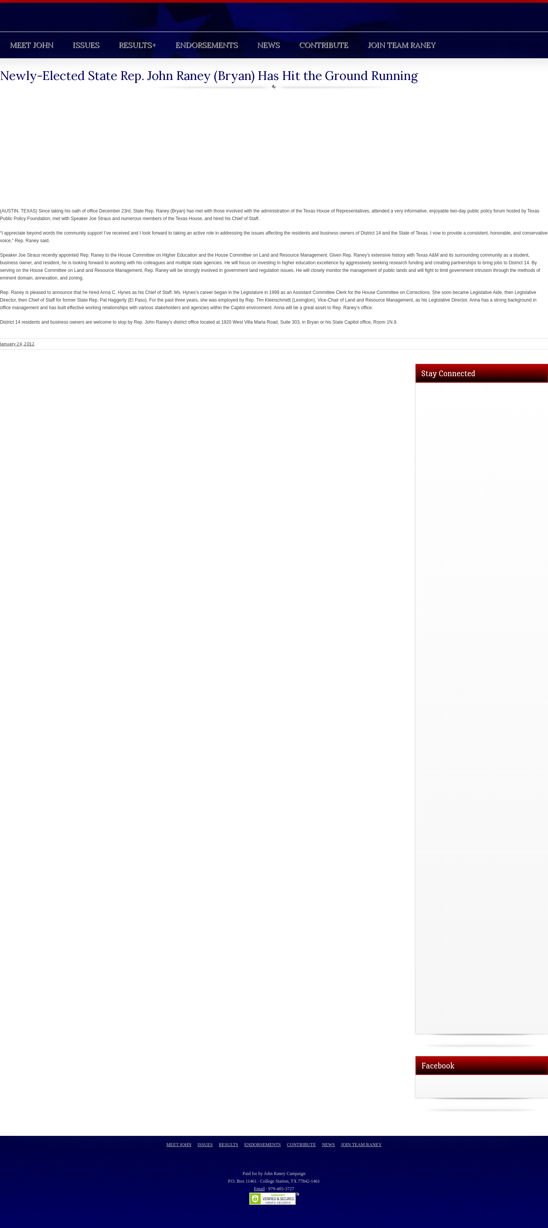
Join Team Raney (401, 45)
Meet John (31, 45)
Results (228, 1144)
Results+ (137, 45)
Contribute (323, 45)
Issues (86, 45)
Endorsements (206, 45)
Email (259, 1188)
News (268, 45)
